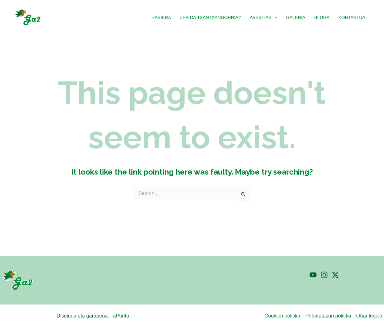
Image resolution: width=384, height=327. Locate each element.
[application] (274, 17)
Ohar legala (369, 315)
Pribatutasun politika (328, 315)
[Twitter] (335, 275)
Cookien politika (282, 315)
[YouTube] (313, 275)
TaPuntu (119, 315)
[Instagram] (324, 275)
